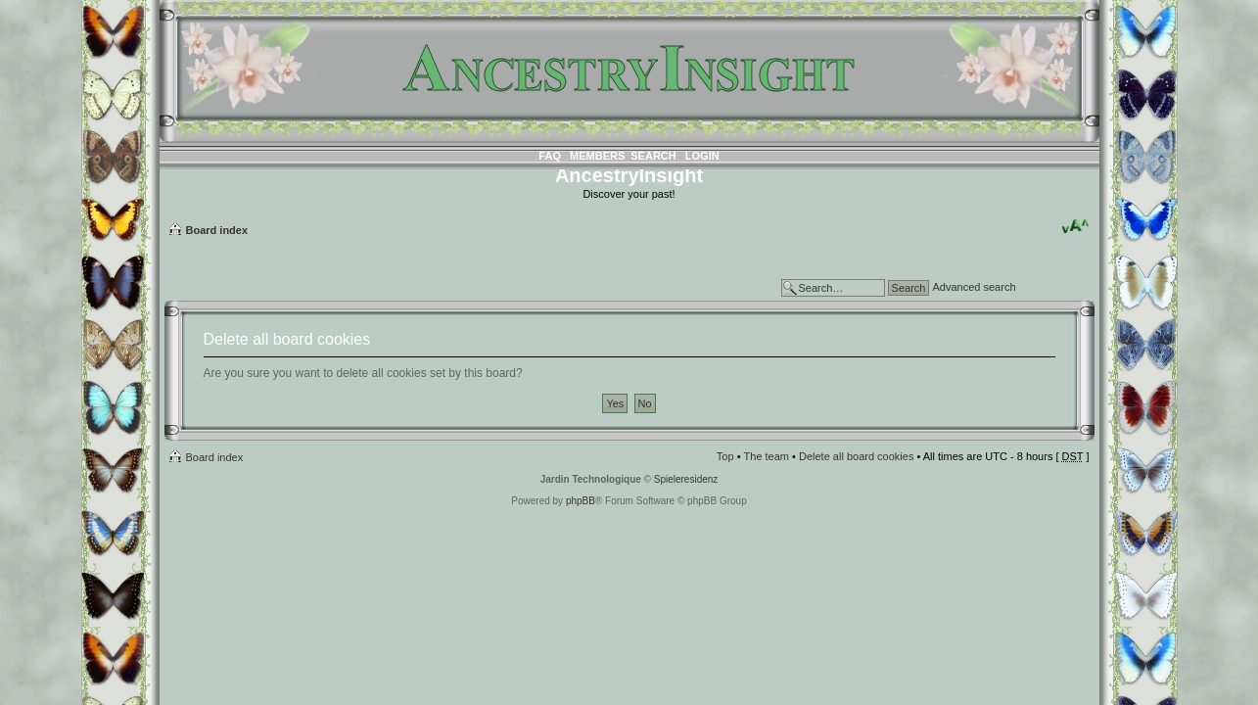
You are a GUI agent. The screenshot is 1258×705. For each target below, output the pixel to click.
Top (725, 456)
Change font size (1075, 226)
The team (766, 456)
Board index (217, 230)
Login (702, 156)
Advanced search (974, 287)
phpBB (580, 500)
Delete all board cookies (856, 456)
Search (653, 156)
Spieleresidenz (686, 479)
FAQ (549, 156)
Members (597, 156)
